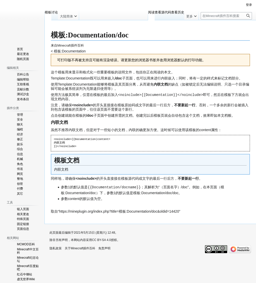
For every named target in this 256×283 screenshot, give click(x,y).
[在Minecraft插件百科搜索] (226, 15)
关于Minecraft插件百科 (80, 248)
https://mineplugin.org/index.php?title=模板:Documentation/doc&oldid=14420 (119, 211)
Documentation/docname (114, 186)
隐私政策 (56, 248)
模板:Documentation (70, 51)
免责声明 (104, 248)
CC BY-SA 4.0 (101, 239)
